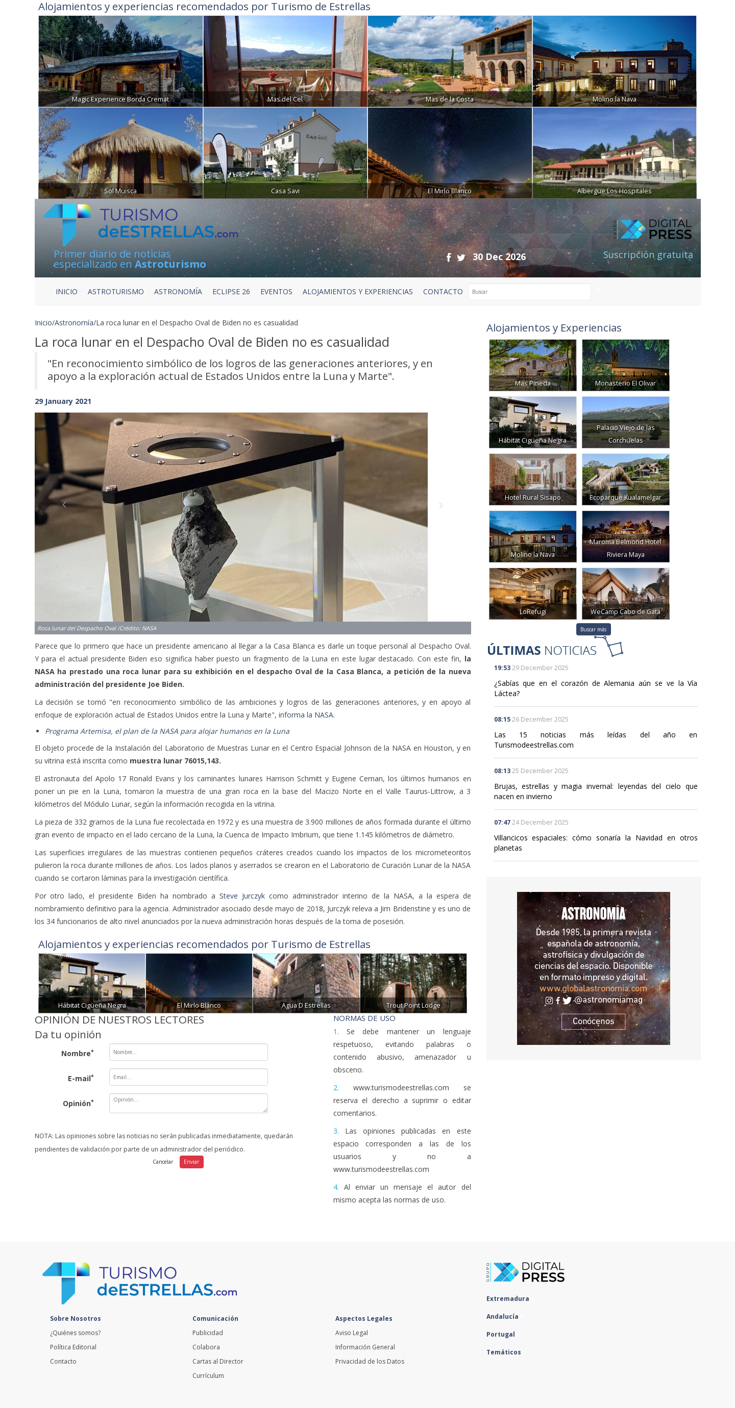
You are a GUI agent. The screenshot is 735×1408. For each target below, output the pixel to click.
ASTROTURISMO (116, 291)
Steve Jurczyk (242, 896)
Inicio (67, 291)
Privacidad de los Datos (369, 1361)
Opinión (78, 1103)
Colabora (206, 1347)
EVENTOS (276, 291)
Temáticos (506, 1352)
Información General (365, 1347)
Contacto (63, 1361)
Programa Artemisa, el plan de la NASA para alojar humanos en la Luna (167, 731)
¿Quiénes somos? (75, 1332)
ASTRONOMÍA (178, 291)
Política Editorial (73, 1347)
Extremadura (510, 1298)
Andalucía (505, 1316)
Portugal (503, 1334)
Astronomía (74, 322)
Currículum (208, 1375)
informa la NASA (306, 715)
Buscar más (593, 629)
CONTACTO (443, 291)
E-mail (81, 1078)
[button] (67, 513)
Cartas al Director (217, 1361)
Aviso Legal (351, 1332)
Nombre (77, 1053)
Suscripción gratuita (648, 254)
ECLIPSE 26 (231, 291)
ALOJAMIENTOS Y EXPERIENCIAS (358, 291)
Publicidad (207, 1332)
